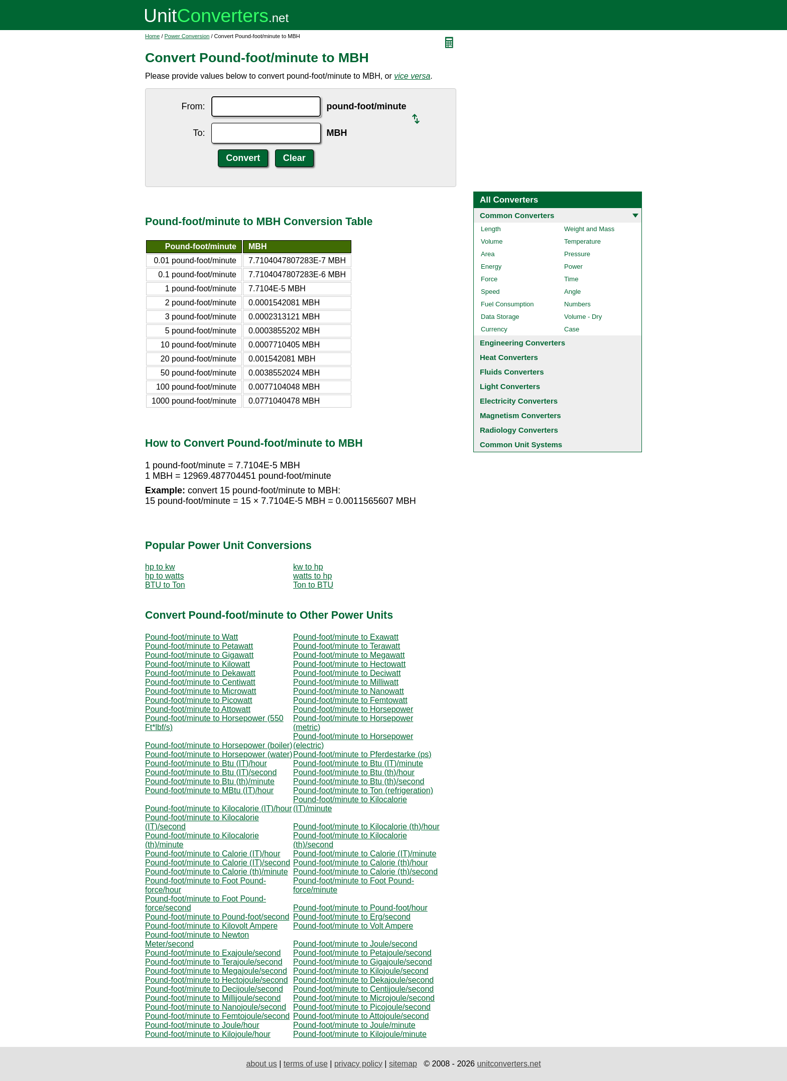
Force (489, 279)
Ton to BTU (313, 585)
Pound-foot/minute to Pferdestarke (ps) (362, 754)
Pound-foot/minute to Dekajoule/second (363, 980)
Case (571, 329)
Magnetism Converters (520, 415)
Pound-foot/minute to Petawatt (199, 646)
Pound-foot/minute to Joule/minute (354, 1025)
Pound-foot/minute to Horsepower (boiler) (218, 745)
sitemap (403, 1063)
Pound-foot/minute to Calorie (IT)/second (217, 862)
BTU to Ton (165, 585)
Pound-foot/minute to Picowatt (198, 700)
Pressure (577, 254)
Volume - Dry (583, 316)
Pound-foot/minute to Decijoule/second (214, 989)
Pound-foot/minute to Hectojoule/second (216, 980)
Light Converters (510, 386)
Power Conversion (187, 36)
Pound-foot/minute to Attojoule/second (361, 1016)
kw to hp (308, 567)
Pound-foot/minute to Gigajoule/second (362, 962)
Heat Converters (509, 357)
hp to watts (164, 576)
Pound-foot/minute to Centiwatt (200, 682)
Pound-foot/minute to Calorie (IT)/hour (212, 853)
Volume (491, 241)
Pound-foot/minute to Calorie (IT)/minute (364, 853)
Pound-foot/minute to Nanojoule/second (215, 1007)
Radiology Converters (519, 430)
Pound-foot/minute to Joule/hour (202, 1025)
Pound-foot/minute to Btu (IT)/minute (358, 763)
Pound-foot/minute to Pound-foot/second (217, 917)
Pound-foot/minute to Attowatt (197, 709)
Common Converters (517, 215)
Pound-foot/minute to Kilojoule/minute (360, 1034)
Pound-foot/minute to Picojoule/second (362, 1007)
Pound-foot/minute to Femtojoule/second (217, 1016)
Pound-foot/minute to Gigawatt (199, 655)
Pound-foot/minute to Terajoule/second (214, 962)
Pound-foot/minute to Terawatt (346, 646)
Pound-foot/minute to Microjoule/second (364, 998)
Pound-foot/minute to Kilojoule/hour (208, 1034)
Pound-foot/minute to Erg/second (352, 917)
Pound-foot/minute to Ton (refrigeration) (363, 790)
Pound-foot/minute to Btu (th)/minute (210, 781)
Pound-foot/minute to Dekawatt (200, 673)
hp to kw (160, 567)
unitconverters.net (509, 1063)
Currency (494, 329)
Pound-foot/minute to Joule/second (355, 944)
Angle (572, 291)
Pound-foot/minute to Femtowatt (350, 700)
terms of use (306, 1063)
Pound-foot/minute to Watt (191, 637)
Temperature (582, 241)
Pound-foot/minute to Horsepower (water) (218, 754)
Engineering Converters (522, 342)
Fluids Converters (512, 372)
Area (487, 254)
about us (261, 1063)
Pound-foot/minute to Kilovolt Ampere (211, 926)
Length (491, 229)
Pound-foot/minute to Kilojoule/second (361, 971)
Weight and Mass (589, 229)
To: (199, 133)
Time (571, 279)
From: (193, 106)
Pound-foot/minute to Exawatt (346, 637)
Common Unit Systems (521, 444)
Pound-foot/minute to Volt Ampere (353, 926)
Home (152, 36)
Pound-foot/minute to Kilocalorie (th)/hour (366, 826)
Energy (491, 266)
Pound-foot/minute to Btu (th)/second (358, 781)
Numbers (577, 304)
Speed (490, 291)
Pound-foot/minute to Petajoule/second (362, 953)
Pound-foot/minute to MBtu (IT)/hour (209, 790)
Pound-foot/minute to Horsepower (353, 709)
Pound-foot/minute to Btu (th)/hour (354, 772)
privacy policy (358, 1063)
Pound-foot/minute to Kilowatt (197, 664)
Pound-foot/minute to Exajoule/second (213, 953)
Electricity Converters (519, 401)
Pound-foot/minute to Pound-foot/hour (360, 908)
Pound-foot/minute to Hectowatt (349, 664)
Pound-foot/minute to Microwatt (200, 691)
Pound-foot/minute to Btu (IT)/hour (206, 763)
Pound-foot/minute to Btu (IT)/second (211, 772)
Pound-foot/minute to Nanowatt (348, 691)
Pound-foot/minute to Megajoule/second (216, 971)
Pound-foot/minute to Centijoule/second (363, 989)
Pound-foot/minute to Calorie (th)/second (365, 871)
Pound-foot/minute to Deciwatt (347, 673)
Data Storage (500, 316)
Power (573, 266)
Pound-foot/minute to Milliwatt (346, 682)
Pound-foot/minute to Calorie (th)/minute (216, 871)
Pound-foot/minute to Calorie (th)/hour (360, 862)
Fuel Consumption (507, 304)
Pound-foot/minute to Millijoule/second (213, 998)
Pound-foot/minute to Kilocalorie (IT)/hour (218, 808)
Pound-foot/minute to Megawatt (349, 655)
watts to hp (312, 576)
